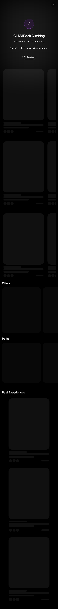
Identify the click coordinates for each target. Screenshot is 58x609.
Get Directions (33, 41)
